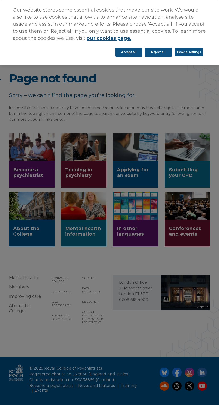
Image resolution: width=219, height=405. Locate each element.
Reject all (158, 52)
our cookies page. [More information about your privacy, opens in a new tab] (109, 38)
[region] (109, 32)
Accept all (128, 52)
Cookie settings (189, 52)
